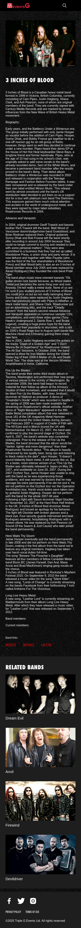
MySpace (28, 645)
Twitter (21, 901)
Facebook (9, 901)
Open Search (64, 5)
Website (11, 645)
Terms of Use (32, 912)
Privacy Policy (13, 912)
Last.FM (46, 645)
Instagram (33, 901)
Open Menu (71, 5)
